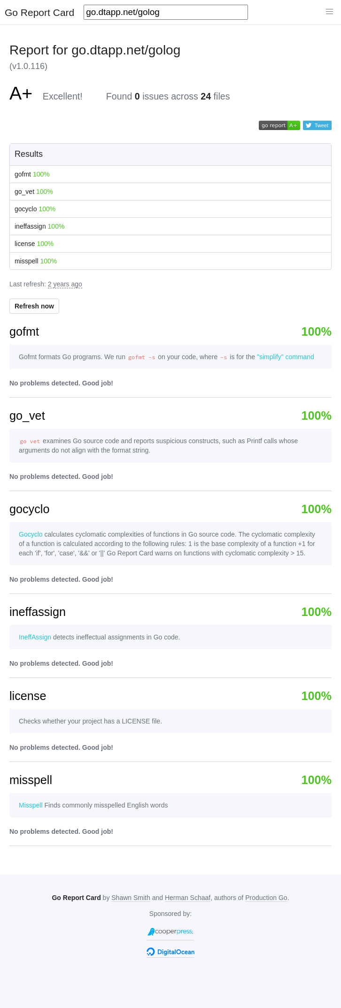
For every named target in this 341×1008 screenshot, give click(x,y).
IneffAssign (35, 637)
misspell (36, 261)
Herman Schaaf (187, 897)
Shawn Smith (130, 897)
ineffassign (39, 226)
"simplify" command (285, 357)
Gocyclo (31, 534)
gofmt (32, 174)
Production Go (266, 897)
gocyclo (35, 209)
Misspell (31, 805)
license (34, 243)
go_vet (34, 191)
